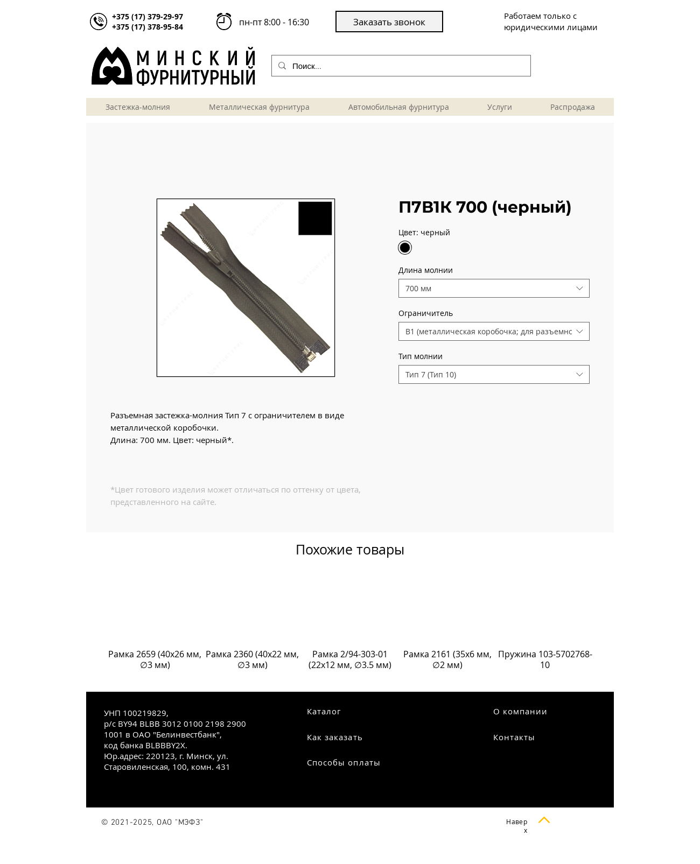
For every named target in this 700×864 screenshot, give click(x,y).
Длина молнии (425, 270)
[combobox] (494, 288)
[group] (350, 629)
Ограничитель (425, 313)
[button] (389, 21)
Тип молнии (420, 356)
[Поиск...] (400, 65)
